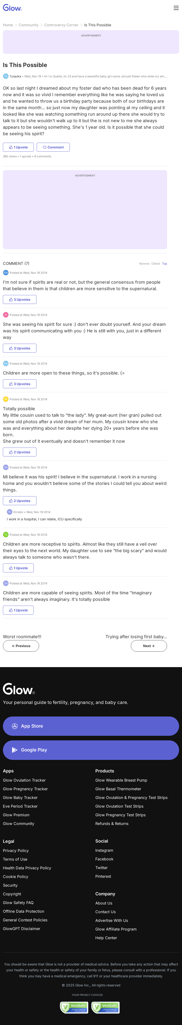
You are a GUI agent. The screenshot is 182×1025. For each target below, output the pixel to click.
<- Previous (21, 646)
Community (28, 25)
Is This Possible (97, 25)
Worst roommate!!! (22, 636)
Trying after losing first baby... (136, 636)
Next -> (149, 646)
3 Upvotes (19, 299)
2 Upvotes (19, 452)
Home (8, 25)
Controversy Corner (61, 25)
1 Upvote (18, 147)
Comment (53, 147)
